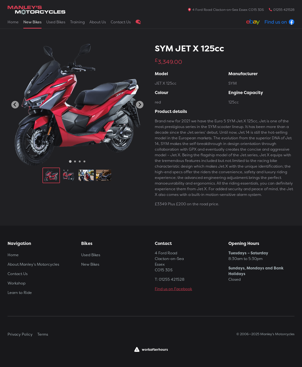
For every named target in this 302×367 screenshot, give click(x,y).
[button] (51, 175)
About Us (97, 22)
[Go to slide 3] (80, 161)
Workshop (16, 283)
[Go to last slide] (15, 104)
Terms (42, 334)
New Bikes (32, 22)
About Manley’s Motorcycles (33, 264)
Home (13, 22)
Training (77, 22)
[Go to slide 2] (75, 161)
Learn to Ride (20, 292)
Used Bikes (55, 22)
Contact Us (121, 22)
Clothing (138, 22)
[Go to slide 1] (70, 161)
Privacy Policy (20, 334)
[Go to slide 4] (84, 161)
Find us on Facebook (173, 288)
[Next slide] (139, 104)
